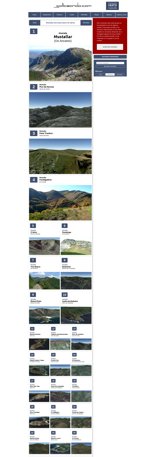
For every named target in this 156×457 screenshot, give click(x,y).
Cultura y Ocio (122, 15)
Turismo (59, 15)
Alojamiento (47, 15)
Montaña (84, 15)
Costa (72, 15)
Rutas (97, 15)
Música (109, 15)
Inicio (34, 15)
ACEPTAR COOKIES (110, 47)
